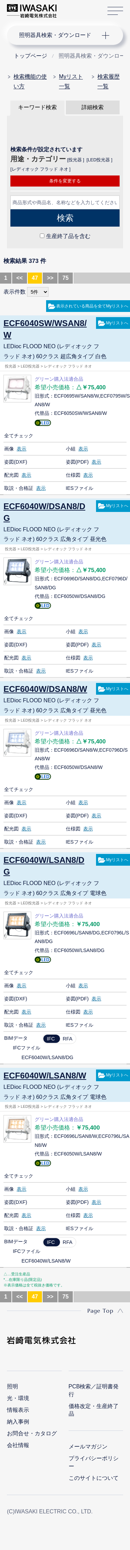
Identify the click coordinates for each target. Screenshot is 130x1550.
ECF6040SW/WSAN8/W (45, 329)
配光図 (11, 475)
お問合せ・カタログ (32, 1433)
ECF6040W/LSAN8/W (44, 1075)
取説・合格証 (18, 488)
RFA (67, 1039)
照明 (12, 1386)
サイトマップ (115, 11)
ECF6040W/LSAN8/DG (43, 865)
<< (19, 278)
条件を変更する (65, 180)
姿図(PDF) (77, 462)
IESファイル (79, 488)
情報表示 (18, 1410)
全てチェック (18, 435)
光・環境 (18, 1398)
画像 (9, 448)
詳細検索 (92, 107)
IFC (51, 1039)
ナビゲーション (58, 35)
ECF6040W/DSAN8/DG (44, 512)
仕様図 (73, 475)
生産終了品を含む (68, 236)
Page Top (100, 1310)
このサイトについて (94, 1478)
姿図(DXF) (15, 462)
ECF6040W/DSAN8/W (45, 689)
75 (65, 278)
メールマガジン (88, 1446)
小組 (71, 448)
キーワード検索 (37, 107)
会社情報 (18, 1445)
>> (50, 278)
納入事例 (18, 1422)
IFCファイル (26, 1047)
